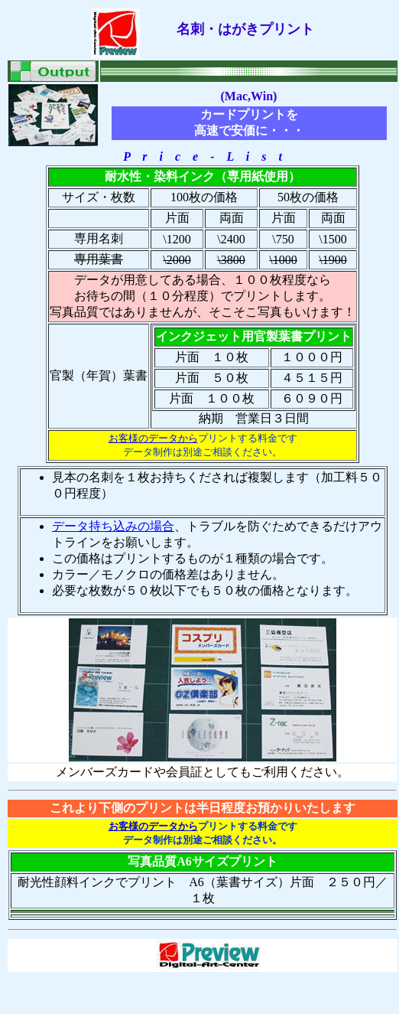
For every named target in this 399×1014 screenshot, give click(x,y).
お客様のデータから (153, 438)
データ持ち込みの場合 (113, 526)
